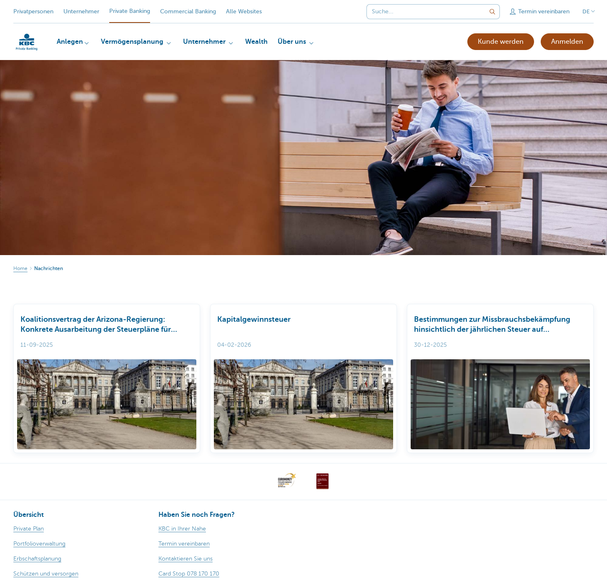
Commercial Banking (188, 11)
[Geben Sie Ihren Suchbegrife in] (492, 11)
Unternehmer (81, 11)
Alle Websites (244, 11)
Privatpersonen (33, 11)
